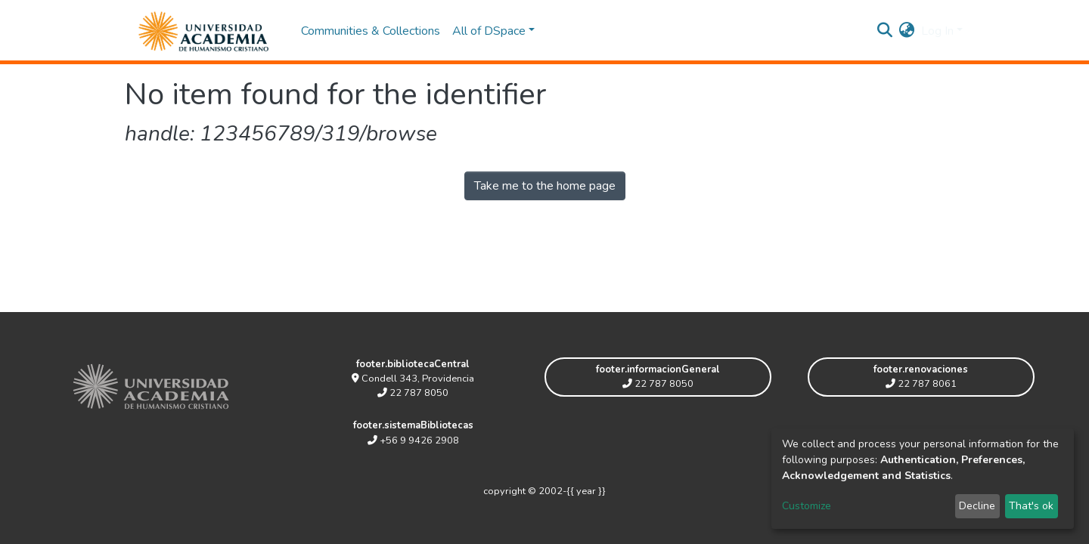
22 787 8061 (921, 384)
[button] (907, 31)
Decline (977, 506)
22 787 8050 (412, 393)
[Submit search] (885, 31)
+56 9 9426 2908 (413, 440)
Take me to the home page (545, 186)
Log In (937, 31)
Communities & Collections (370, 31)
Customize (806, 506)
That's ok (1031, 506)
